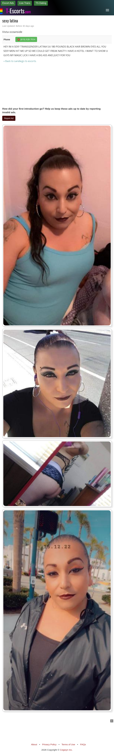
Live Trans (24, 3)
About (34, 744)
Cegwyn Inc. (66, 750)
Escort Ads (8, 3)
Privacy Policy (49, 744)
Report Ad (8, 118)
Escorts (18, 10)
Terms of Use (68, 744)
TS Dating (41, 3)
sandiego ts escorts (25, 61)
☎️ (26, 39)
